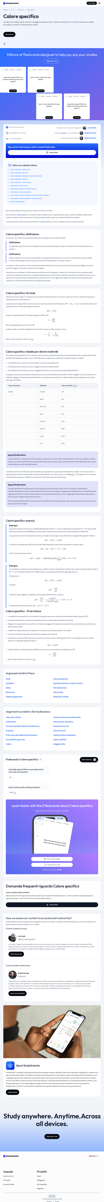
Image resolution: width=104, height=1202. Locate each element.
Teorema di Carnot (61, 726)
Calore (8, 744)
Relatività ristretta (61, 696)
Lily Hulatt (92, 127)
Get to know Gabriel (18, 993)
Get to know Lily (16, 954)
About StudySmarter (17, 202)
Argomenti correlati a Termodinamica (23, 189)
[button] (4, 43)
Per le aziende (42, 1184)
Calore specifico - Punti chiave (20, 182)
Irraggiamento (59, 744)
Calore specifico (60, 739)
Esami (39, 1176)
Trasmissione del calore (63, 721)
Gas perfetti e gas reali (15, 739)
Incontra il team (8, 1184)
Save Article (52, 152)
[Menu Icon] (99, 3)
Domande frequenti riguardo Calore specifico (26, 198)
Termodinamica (60, 687)
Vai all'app (91, 3)
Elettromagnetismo (14, 696)
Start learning (89, 759)
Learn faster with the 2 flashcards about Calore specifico (30, 195)
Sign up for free (52, 61)
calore (19, 215)
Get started (9, 34)
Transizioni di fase (13, 717)
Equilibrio (10, 683)
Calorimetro (11, 721)
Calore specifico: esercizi (19, 179)
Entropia (9, 730)
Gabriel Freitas (90, 133)
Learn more (12, 1092)
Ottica (8, 687)
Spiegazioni (41, 1180)
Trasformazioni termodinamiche (67, 717)
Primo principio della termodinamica (21, 735)
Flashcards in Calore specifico (20, 192)
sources (63, 133)
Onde (8, 678)
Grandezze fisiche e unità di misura (68, 683)
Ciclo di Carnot (59, 730)
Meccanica (10, 692)
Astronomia (58, 692)
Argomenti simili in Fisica (19, 185)
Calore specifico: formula (19, 173)
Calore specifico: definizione (20, 169)
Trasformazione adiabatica (64, 735)
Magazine (40, 1188)
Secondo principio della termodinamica (22, 726)
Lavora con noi (8, 1176)
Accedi (59, 870)
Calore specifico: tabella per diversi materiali (25, 176)
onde (70, 22)
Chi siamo (6, 1180)
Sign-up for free (52, 1136)
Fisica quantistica (60, 678)
